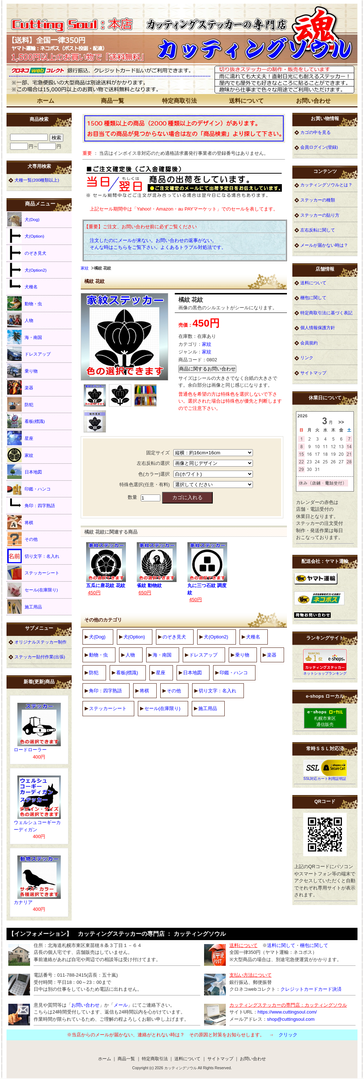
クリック (288, 1034)
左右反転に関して (317, 230)
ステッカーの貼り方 (319, 215)
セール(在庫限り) (162, 708)
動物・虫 (98, 655)
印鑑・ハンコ (234, 672)
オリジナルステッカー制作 (40, 642)
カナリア (23, 902)
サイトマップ (313, 372)
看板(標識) (127, 672)
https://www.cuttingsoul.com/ (287, 1012)
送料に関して (281, 945)
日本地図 (192, 672)
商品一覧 (112, 101)
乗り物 (242, 655)
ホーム (45, 101)
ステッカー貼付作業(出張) (39, 656)
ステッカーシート (108, 708)
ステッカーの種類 (317, 199)
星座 (160, 672)
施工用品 (207, 708)
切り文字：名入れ (217, 690)
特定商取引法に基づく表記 (326, 312)
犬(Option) (134, 637)
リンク (306, 357)
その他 (174, 690)
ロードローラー (30, 749)
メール (121, 1005)
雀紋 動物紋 (149, 585)
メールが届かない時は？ (324, 245)
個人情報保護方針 (317, 327)
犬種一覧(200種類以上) (36, 180)
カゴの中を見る (315, 132)
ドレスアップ (203, 655)
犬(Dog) (97, 637)
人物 (130, 655)
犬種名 (253, 637)
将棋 (144, 690)
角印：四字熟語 (105, 690)
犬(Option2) (216, 637)
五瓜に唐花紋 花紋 (105, 585)
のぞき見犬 (174, 637)
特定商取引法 (179, 101)
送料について (246, 101)
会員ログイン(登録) (319, 147)
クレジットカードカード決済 (311, 989)
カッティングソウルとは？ (326, 184)
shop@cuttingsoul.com (291, 1019)
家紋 (85, 268)
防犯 (93, 672)
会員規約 (309, 342)
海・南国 (162, 655)
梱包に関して (313, 297)
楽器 (271, 655)
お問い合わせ (313, 101)
